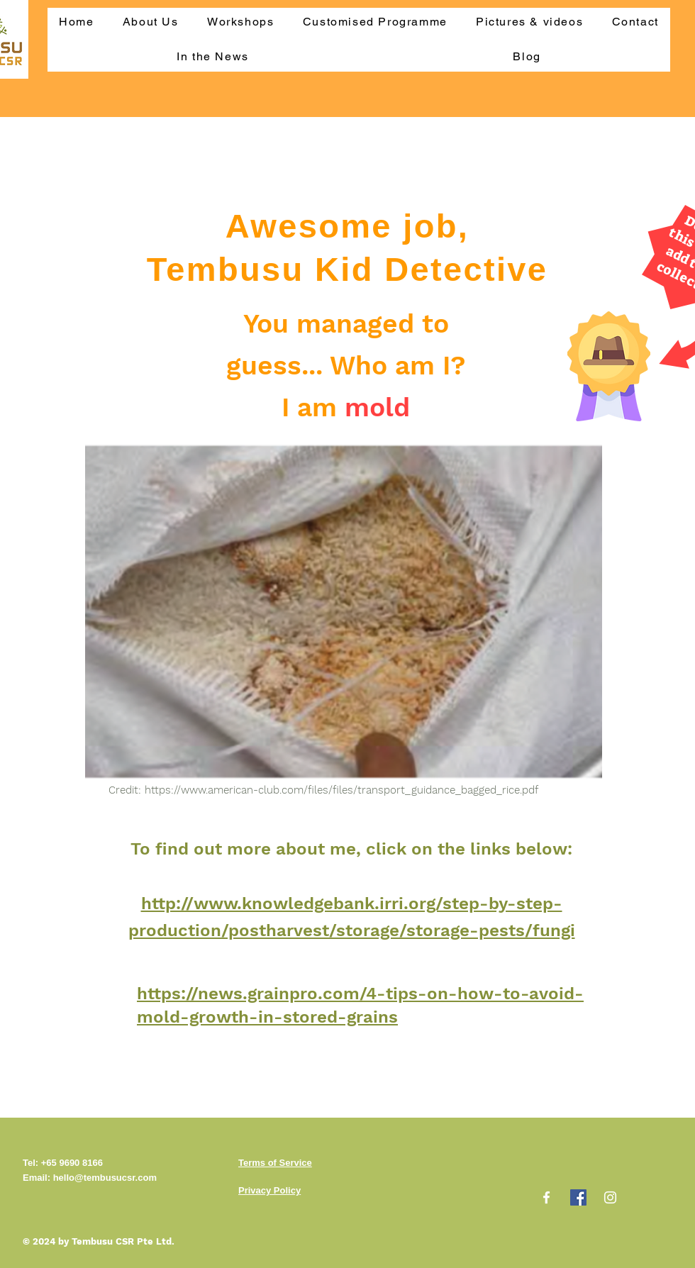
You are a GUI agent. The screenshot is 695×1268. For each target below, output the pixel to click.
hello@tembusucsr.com (105, 1177)
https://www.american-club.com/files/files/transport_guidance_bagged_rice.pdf (341, 790)
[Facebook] (546, 1197)
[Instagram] (610, 1197)
